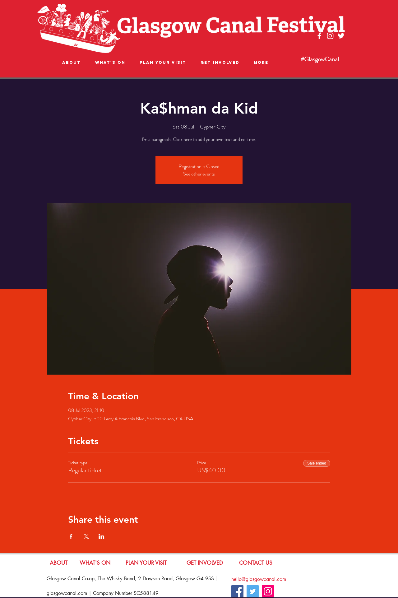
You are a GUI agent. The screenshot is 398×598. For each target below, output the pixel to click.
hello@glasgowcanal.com (258, 579)
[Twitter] (253, 591)
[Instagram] (268, 591)
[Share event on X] (86, 536)
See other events (199, 173)
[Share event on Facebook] (71, 536)
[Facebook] (237, 591)
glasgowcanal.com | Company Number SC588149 (103, 593)
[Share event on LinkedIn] (101, 536)
